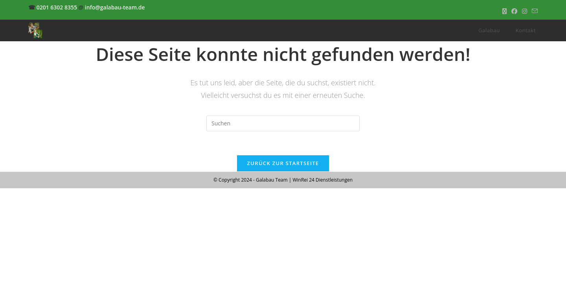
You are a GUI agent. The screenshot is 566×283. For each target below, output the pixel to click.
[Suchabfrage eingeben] (283, 123)
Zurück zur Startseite (283, 163)
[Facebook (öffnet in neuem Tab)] (514, 11)
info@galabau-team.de (115, 7)
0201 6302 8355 (57, 7)
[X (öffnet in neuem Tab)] (504, 11)
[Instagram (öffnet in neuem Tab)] (524, 11)
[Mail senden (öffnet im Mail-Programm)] (533, 11)
